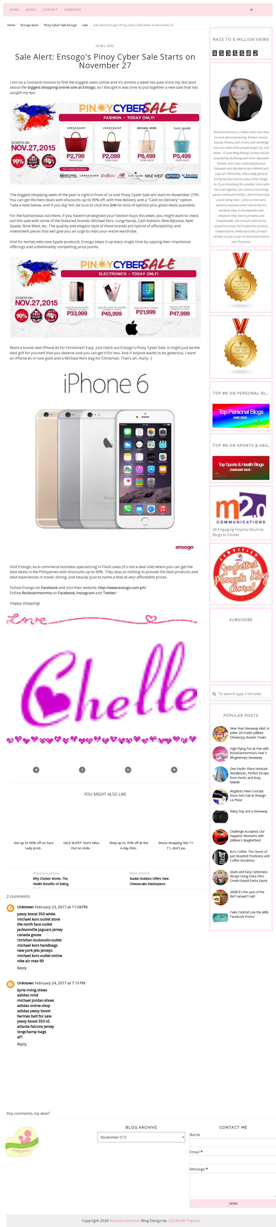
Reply (22, 967)
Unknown (25, 906)
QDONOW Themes (184, 1220)
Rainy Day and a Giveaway (248, 811)
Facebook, (66, 592)
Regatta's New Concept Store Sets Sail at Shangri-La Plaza (248, 795)
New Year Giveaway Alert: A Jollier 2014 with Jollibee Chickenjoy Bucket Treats (249, 732)
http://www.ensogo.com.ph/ (122, 587)
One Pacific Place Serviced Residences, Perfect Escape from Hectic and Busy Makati (249, 775)
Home (14, 9)
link (113, 204)
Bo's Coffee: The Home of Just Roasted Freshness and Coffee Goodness (249, 856)
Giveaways (72, 9)
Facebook (49, 587)
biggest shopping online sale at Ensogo (61, 87)
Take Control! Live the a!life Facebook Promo (249, 914)
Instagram (85, 592)
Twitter (109, 592)
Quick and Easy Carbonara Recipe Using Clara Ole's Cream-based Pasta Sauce (248, 876)
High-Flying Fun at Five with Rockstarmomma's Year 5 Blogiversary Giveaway (249, 753)
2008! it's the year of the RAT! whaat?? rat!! (247, 894)
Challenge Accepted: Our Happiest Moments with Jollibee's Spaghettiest (247, 835)
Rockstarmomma (37, 592)
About (31, 9)
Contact (50, 9)
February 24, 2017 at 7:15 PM (60, 983)
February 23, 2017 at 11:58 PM (61, 906)
